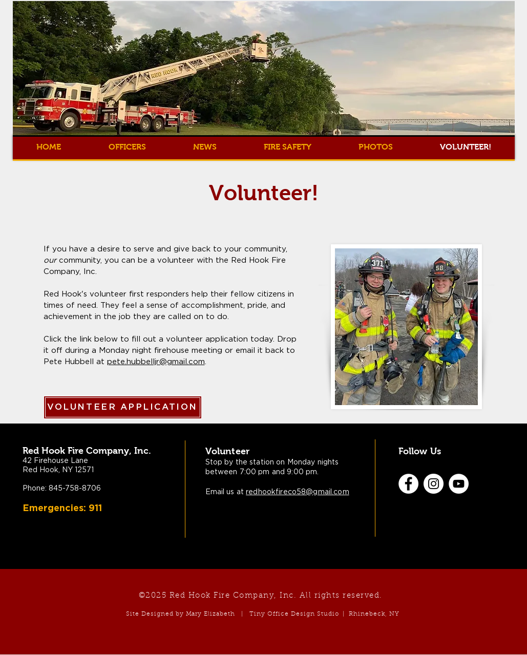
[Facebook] (408, 484)
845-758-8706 (75, 488)
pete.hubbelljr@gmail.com (156, 362)
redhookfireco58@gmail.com (297, 492)
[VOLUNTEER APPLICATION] (123, 407)
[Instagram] (434, 484)
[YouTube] (459, 484)
